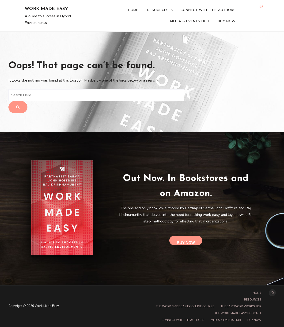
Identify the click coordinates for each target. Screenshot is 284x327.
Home (133, 10)
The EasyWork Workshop (241, 306)
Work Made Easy (46, 9)
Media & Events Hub (189, 21)
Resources (158, 10)
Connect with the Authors (208, 10)
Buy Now (227, 21)
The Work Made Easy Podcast (238, 313)
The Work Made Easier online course (185, 306)
